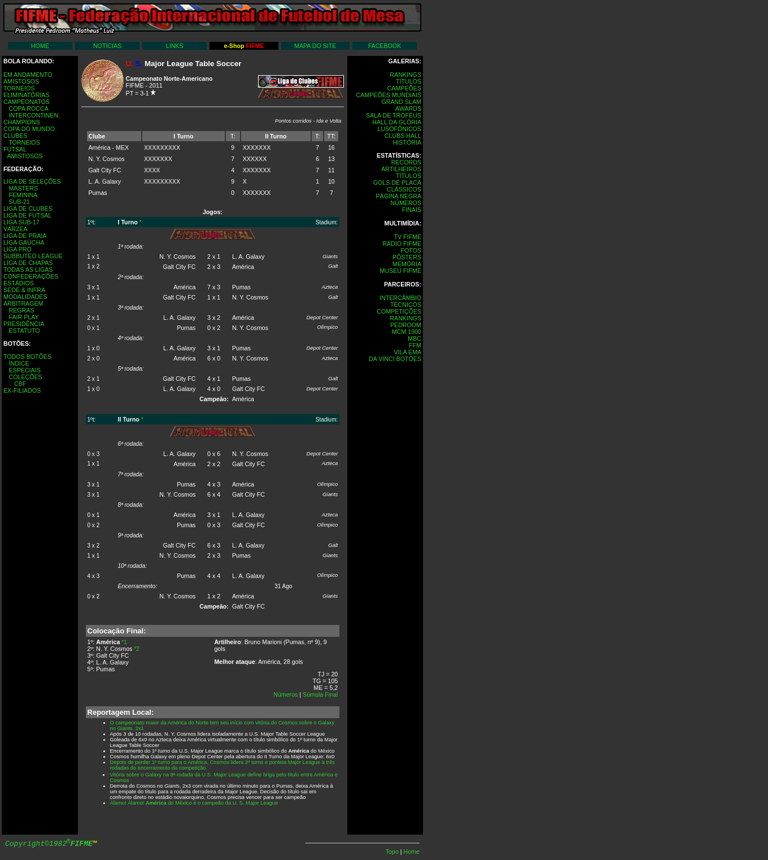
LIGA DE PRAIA (24, 235)
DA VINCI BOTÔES (395, 358)
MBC (414, 338)
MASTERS (23, 188)
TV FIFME (407, 236)
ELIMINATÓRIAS (26, 95)
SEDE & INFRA (24, 289)
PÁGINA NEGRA (398, 196)
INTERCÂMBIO (400, 297)
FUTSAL (15, 149)
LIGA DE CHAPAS (28, 262)
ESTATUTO (24, 330)
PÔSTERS (406, 257)
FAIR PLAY (23, 317)
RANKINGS (405, 74)
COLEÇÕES (25, 376)
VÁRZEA (15, 228)
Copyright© (49, 844)
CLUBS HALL (403, 135)
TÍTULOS (408, 81)
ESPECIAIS (24, 370)
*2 (136, 649)
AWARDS (408, 108)
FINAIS (411, 209)
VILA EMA (407, 352)
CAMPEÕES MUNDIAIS (388, 95)
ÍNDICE (18, 363)
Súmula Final (320, 694)
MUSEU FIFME (400, 270)
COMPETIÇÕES (399, 311)
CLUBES (15, 135)
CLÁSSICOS (404, 189)
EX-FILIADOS (22, 390)
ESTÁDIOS (18, 283)
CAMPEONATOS (26, 101)
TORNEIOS (18, 88)
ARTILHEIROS (401, 169)
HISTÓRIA (407, 142)
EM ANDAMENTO (27, 74)
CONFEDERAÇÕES (30, 276)
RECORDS (406, 162)
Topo (393, 851)
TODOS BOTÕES (27, 356)
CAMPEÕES (404, 88)
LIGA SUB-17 (21, 222)
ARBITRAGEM (23, 303)
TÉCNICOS (405, 304)
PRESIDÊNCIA (23, 323)
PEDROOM (405, 325)
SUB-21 (18, 201)
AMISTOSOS (21, 81)
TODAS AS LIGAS (28, 269)
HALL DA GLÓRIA (396, 122)
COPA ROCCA (28, 108)
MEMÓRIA (406, 263)
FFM (415, 345)
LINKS (175, 45)
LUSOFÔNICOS (399, 128)
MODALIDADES (25, 296)
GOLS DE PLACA (397, 182)
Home (412, 851)
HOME (40, 45)
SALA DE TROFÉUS (393, 115)
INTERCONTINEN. (34, 115)
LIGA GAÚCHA (23, 242)
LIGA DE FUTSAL (27, 215)
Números (285, 694)
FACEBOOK (385, 45)
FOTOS (410, 250)
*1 (123, 642)
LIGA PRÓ (17, 249)
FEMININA (22, 195)
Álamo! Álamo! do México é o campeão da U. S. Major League (194, 803)
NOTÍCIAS (107, 45)
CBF (20, 383)
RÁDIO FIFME (401, 243)
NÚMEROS (406, 202)
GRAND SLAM (401, 101)
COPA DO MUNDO (29, 128)
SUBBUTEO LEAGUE (33, 256)
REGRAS (21, 310)
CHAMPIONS (21, 122)
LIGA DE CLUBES (28, 208)
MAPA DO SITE (315, 45)
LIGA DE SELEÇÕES (32, 181)
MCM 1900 (406, 331)
